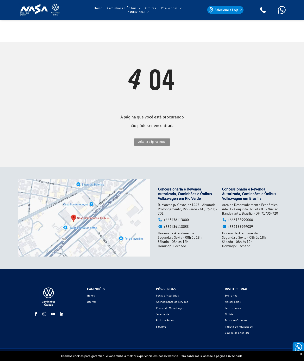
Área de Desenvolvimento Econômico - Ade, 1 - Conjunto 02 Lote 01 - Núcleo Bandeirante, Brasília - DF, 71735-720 (251, 209)
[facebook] (36, 314)
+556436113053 (173, 226)
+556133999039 (237, 226)
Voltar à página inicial (152, 142)
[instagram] (44, 314)
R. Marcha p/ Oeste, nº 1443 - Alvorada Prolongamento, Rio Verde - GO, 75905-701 (187, 209)
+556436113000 (173, 219)
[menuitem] (98, 8)
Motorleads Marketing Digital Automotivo (265, 354)
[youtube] (53, 314)
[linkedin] (61, 314)
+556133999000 (237, 219)
